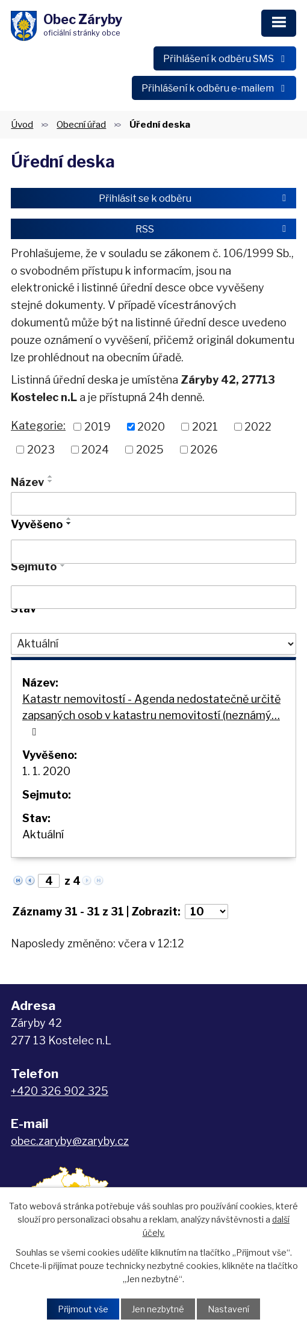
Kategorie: (38, 425)
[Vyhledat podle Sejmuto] (153, 597)
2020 (151, 426)
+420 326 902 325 (59, 1091)
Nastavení (228, 1309)
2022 (257, 426)
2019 (97, 426)
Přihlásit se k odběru (194, 198)
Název (27, 482)
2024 (95, 449)
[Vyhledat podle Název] (153, 504)
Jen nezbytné (158, 1309)
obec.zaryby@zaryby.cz (70, 1141)
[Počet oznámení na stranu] (206, 911)
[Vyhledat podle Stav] (153, 644)
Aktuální (43, 834)
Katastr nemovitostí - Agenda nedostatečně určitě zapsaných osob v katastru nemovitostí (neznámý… (151, 715)
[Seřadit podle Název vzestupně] (50, 476)
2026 (204, 449)
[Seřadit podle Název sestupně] (50, 481)
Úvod (22, 124)
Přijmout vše (83, 1309)
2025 (150, 449)
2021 (205, 426)
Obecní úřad (81, 124)
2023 (41, 449)
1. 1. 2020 (46, 771)
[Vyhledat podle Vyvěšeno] (153, 552)
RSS (212, 229)
